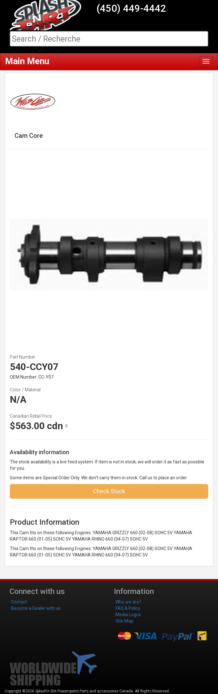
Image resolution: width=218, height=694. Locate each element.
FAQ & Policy (128, 608)
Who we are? (128, 601)
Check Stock (109, 491)
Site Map (124, 620)
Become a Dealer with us (36, 608)
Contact (19, 601)
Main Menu (27, 61)
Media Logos (128, 614)
